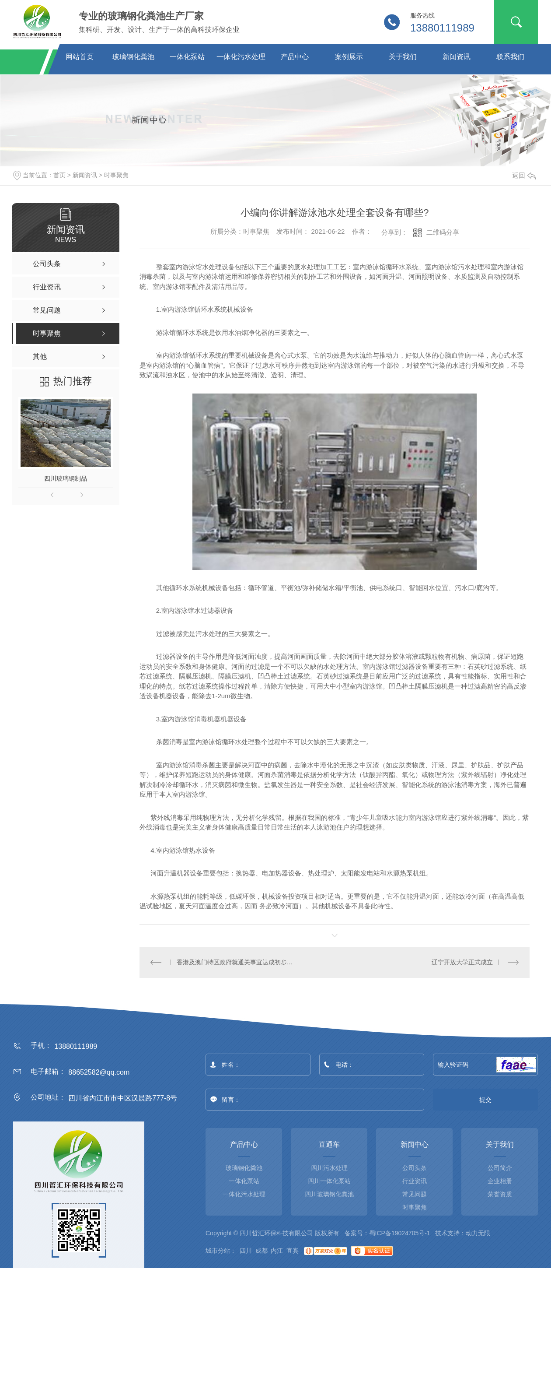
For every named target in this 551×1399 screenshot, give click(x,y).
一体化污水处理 (240, 56)
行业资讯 (414, 1180)
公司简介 (500, 1167)
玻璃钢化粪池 (133, 56)
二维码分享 (442, 232)
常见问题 (414, 1193)
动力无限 (478, 1232)
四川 (246, 1250)
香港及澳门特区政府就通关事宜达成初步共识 (237, 961)
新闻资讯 (457, 56)
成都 (261, 1250)
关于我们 (403, 56)
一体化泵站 (187, 56)
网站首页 (80, 56)
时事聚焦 (116, 175)
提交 (485, 1099)
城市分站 (218, 1250)
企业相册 (500, 1180)
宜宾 (292, 1250)
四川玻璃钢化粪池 (329, 1193)
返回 (524, 175)
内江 (277, 1250)
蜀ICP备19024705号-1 (399, 1232)
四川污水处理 (329, 1167)
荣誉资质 (500, 1193)
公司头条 (414, 1167)
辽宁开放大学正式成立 (462, 961)
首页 (59, 175)
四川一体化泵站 (329, 1180)
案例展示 (349, 56)
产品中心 (295, 56)
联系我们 (510, 56)
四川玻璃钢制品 (65, 478)
